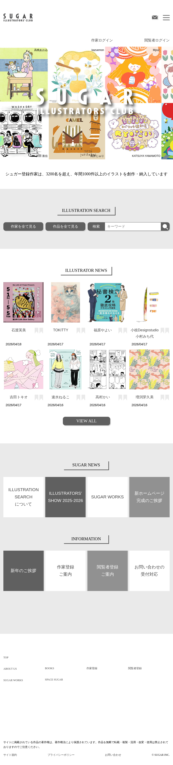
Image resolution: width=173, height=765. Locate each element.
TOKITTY (60, 330)
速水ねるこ (61, 397)
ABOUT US (10, 668)
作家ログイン (102, 40)
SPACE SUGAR (54, 679)
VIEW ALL (86, 420)
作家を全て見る (23, 226)
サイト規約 (10, 754)
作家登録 (91, 668)
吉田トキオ (19, 397)
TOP (5, 657)
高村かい (103, 397)
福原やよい (103, 330)
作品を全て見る (65, 226)
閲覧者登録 (135, 668)
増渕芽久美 (145, 397)
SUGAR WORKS (13, 680)
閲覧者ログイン (157, 40)
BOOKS (49, 668)
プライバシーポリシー (61, 754)
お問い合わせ (113, 754)
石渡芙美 (18, 330)
